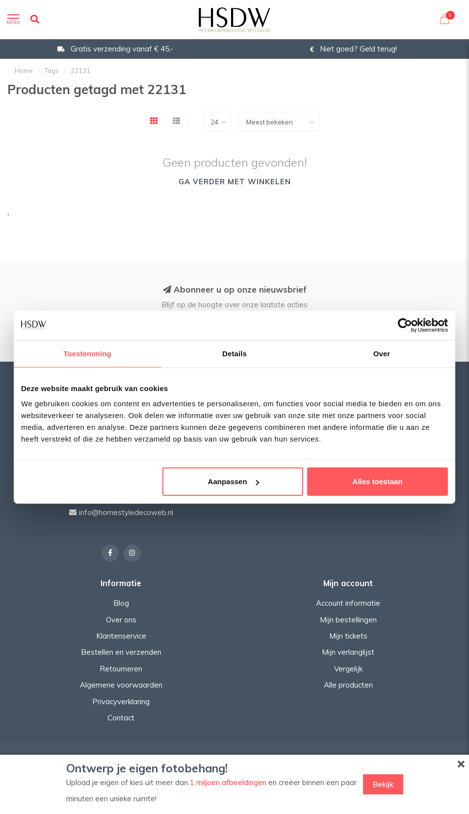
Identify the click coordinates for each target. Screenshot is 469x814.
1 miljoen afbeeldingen (228, 782)
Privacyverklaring (121, 701)
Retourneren (121, 668)
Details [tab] (234, 353)
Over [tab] (382, 353)
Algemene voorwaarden (121, 685)
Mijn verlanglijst (348, 652)
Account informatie (348, 603)
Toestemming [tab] (87, 353)
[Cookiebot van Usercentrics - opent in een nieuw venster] (405, 325)
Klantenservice (121, 636)
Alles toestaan (378, 481)
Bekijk (383, 784)
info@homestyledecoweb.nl (126, 512)
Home (24, 70)
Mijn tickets (348, 636)
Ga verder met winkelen (235, 181)
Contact (120, 717)
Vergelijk (348, 668)
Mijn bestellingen (348, 619)
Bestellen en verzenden (121, 652)
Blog (121, 603)
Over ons (121, 619)
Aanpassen (233, 481)
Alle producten (348, 685)
